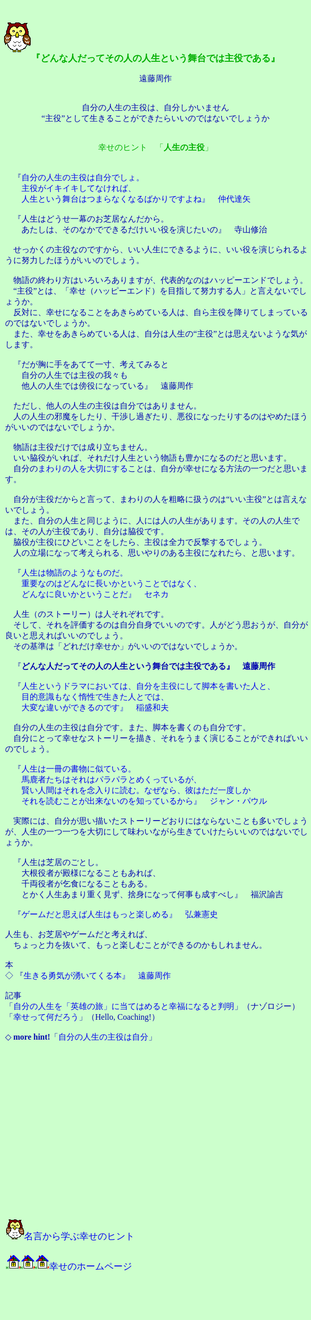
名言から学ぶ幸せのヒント (70, 1236)
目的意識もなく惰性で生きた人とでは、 (95, 696)
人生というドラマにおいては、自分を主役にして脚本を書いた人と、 (148, 686)
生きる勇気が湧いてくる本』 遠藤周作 (97, 975)
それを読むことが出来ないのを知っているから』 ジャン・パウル (144, 801)
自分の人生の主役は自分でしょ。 (82, 177)
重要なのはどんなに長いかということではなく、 (111, 583)
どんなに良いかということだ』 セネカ (95, 594)
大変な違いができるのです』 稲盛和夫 (95, 707)
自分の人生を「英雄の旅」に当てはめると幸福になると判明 (123, 1006)
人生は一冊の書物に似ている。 (78, 768)
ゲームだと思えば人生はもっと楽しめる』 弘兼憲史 (119, 914)
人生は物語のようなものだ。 (74, 572)
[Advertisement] (119, 1135)
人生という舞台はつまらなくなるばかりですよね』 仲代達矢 (136, 199)
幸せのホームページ (69, 1266)
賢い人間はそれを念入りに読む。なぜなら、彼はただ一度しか (136, 790)
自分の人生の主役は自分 (103, 1037)
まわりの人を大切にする (83, 468)
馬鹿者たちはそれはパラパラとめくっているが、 (111, 779)
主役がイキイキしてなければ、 (78, 188)
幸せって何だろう (46, 1017)
